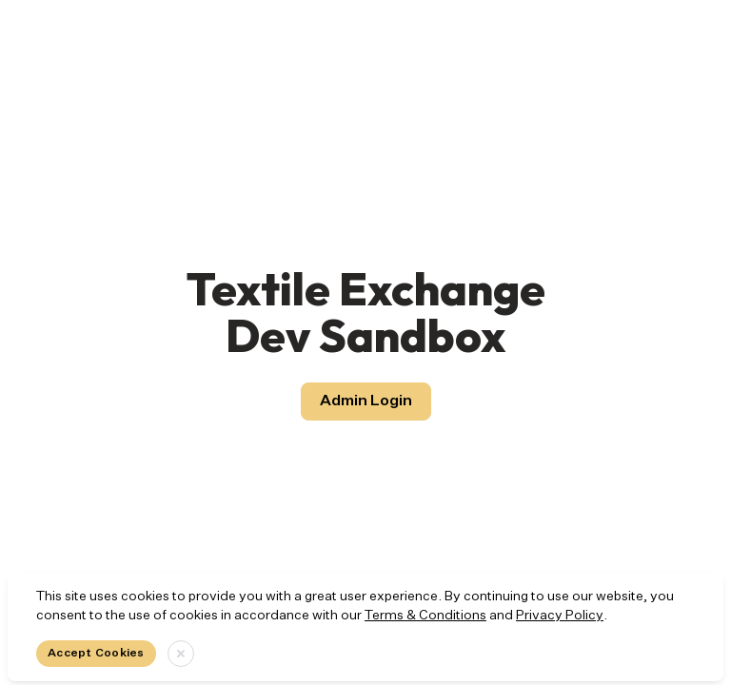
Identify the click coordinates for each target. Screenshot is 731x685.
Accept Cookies (96, 653)
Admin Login (366, 401)
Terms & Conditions (425, 615)
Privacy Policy (559, 615)
